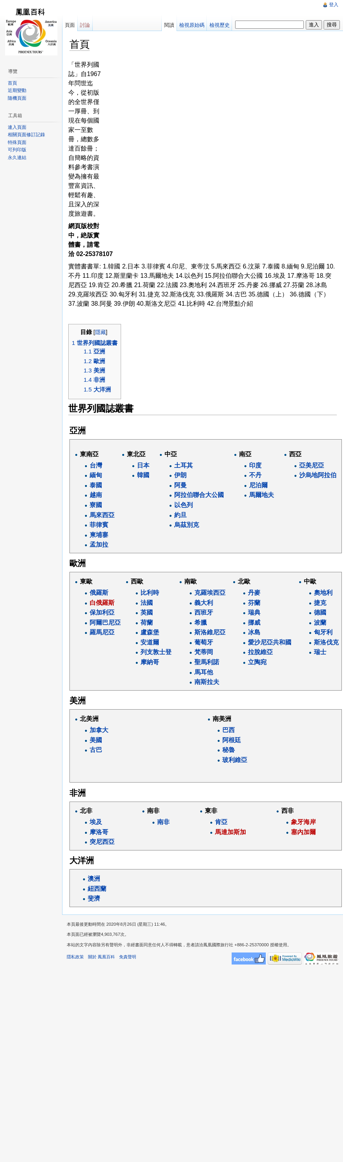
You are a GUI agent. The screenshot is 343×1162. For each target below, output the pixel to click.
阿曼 (180, 485)
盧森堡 (149, 632)
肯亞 (221, 822)
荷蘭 (146, 622)
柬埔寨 (99, 535)
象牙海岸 (303, 822)
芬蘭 (254, 602)
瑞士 (320, 652)
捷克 (320, 602)
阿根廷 (231, 740)
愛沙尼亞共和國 (269, 642)
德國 (320, 612)
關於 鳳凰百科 (101, 956)
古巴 (96, 749)
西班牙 (203, 612)
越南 (96, 495)
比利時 (149, 592)
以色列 (183, 505)
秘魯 (228, 749)
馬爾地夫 (261, 495)
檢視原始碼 (191, 25)
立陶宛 (257, 662)
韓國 (143, 475)
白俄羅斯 (102, 602)
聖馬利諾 (206, 662)
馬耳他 (203, 672)
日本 (143, 465)
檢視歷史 (220, 25)
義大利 (203, 602)
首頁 (12, 83)
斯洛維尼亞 (209, 632)
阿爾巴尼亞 (105, 622)
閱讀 (169, 25)
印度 (255, 465)
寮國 (96, 505)
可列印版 (17, 149)
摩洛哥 (99, 832)
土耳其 (183, 465)
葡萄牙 (203, 642)
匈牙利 (323, 632)
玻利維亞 (234, 760)
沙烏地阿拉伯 (317, 475)
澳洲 (94, 878)
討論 (85, 25)
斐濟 (94, 898)
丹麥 (254, 592)
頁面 (70, 25)
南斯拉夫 (206, 682)
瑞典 (254, 612)
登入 (333, 4)
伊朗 (180, 475)
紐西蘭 (97, 888)
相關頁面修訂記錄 (26, 134)
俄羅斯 (99, 592)
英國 (146, 612)
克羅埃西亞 (209, 592)
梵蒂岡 (203, 652)
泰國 (96, 485)
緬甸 (96, 475)
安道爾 (149, 642)
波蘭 (320, 622)
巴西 (228, 730)
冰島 (254, 632)
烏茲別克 (186, 524)
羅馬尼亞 (102, 632)
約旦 (180, 515)
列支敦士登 (156, 652)
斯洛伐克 (326, 642)
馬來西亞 (102, 515)
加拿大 (99, 730)
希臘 (200, 622)
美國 (96, 740)
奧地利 (323, 592)
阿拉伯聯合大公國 (199, 495)
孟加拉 (99, 544)
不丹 (255, 475)
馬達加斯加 (230, 832)
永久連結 (17, 157)
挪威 (254, 622)
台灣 (96, 465)
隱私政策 (75, 956)
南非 (163, 822)
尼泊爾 (258, 485)
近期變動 (17, 90)
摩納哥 (149, 662)
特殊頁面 (17, 142)
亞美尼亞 (311, 465)
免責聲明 (127, 956)
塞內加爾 (303, 832)
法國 (146, 602)
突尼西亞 (102, 841)
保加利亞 (102, 612)
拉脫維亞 (260, 652)
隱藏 (100, 332)
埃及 (96, 822)
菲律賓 (99, 524)
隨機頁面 (17, 98)
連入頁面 (17, 127)
